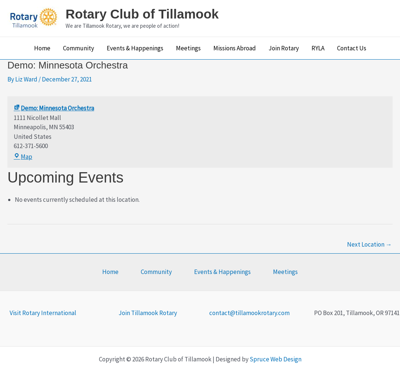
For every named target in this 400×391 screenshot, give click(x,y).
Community (78, 48)
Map (23, 157)
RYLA (317, 48)
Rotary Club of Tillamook (142, 14)
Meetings (188, 48)
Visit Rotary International (43, 313)
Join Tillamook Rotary (148, 313)
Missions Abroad (234, 48)
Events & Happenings (135, 48)
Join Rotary (284, 48)
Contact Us (351, 48)
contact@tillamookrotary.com (249, 313)
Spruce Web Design (275, 359)
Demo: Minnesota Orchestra (54, 108)
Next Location (369, 244)
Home (42, 48)
